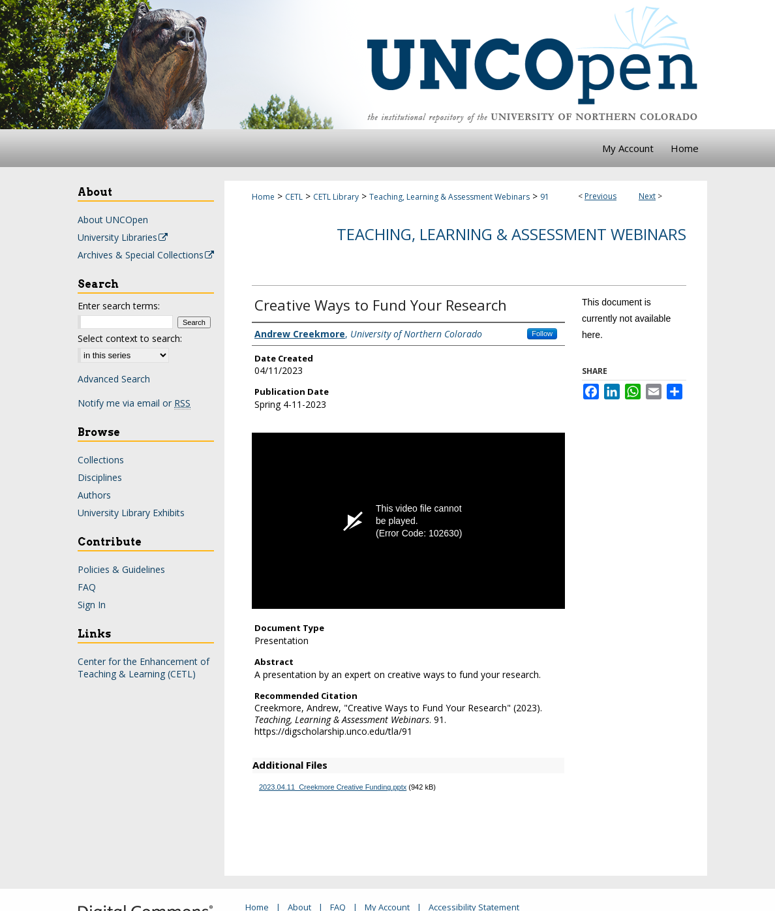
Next (647, 196)
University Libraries (123, 237)
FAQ (87, 587)
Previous (600, 196)
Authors (94, 495)
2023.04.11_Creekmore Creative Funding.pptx (332, 787)
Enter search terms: (119, 306)
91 (544, 196)
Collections (101, 460)
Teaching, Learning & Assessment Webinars (449, 196)
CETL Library (336, 196)
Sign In (92, 604)
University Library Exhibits (131, 512)
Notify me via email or (134, 403)
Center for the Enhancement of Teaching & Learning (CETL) (143, 667)
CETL (294, 196)
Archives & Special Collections (146, 255)
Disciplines (100, 477)
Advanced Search (114, 379)
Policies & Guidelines (121, 569)
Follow (542, 333)
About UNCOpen (113, 219)
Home (263, 196)
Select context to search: (130, 338)
